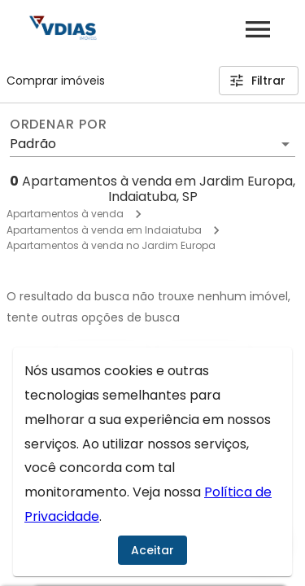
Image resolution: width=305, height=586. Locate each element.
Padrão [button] (33, 143)
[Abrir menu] (258, 29)
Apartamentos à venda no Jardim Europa (111, 245)
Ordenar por (58, 124)
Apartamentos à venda (65, 214)
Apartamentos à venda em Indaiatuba (104, 230)
